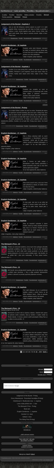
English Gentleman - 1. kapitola (27, 411)
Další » (45, 352)
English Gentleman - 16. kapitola (13, 158)
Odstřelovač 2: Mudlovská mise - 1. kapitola (27, 401)
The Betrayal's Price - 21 (10, 267)
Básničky (19, 15)
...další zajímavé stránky (27, 434)
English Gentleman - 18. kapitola (13, 86)
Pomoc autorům (7, 17)
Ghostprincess (14, 38)
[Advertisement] (27, 4)
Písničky (39, 15)
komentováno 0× (37, 38)
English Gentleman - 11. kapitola (13, 330)
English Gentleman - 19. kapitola (13, 45)
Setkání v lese (27, 417)
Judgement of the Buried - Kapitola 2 (15, 24)
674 (40, 352)
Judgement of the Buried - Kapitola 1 (15, 67)
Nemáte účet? (42, 374)
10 (36, 352)
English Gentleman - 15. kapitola (13, 180)
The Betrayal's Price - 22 (10, 244)
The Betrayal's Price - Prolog (27, 406)
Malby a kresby (29, 15)
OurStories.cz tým (6, 458)
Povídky (11, 15)
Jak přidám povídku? (27, 440)
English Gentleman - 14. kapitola (13, 199)
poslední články (27, 445)
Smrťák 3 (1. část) (27, 414)
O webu (4, 15)
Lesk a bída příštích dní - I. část (27, 403)
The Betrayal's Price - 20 (10, 308)
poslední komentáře (27, 447)
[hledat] (25, 386)
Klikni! (33, 454)
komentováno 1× (37, 301)
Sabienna (15, 59)
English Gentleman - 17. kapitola (13, 133)
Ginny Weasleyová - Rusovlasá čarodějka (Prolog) (27, 398)
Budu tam (27, 409)
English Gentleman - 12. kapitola (13, 287)
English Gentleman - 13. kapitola (13, 221)
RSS (52, 459)
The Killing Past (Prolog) (27, 419)
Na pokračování (28, 38)
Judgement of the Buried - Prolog (14, 108)
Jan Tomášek (46, 459)
